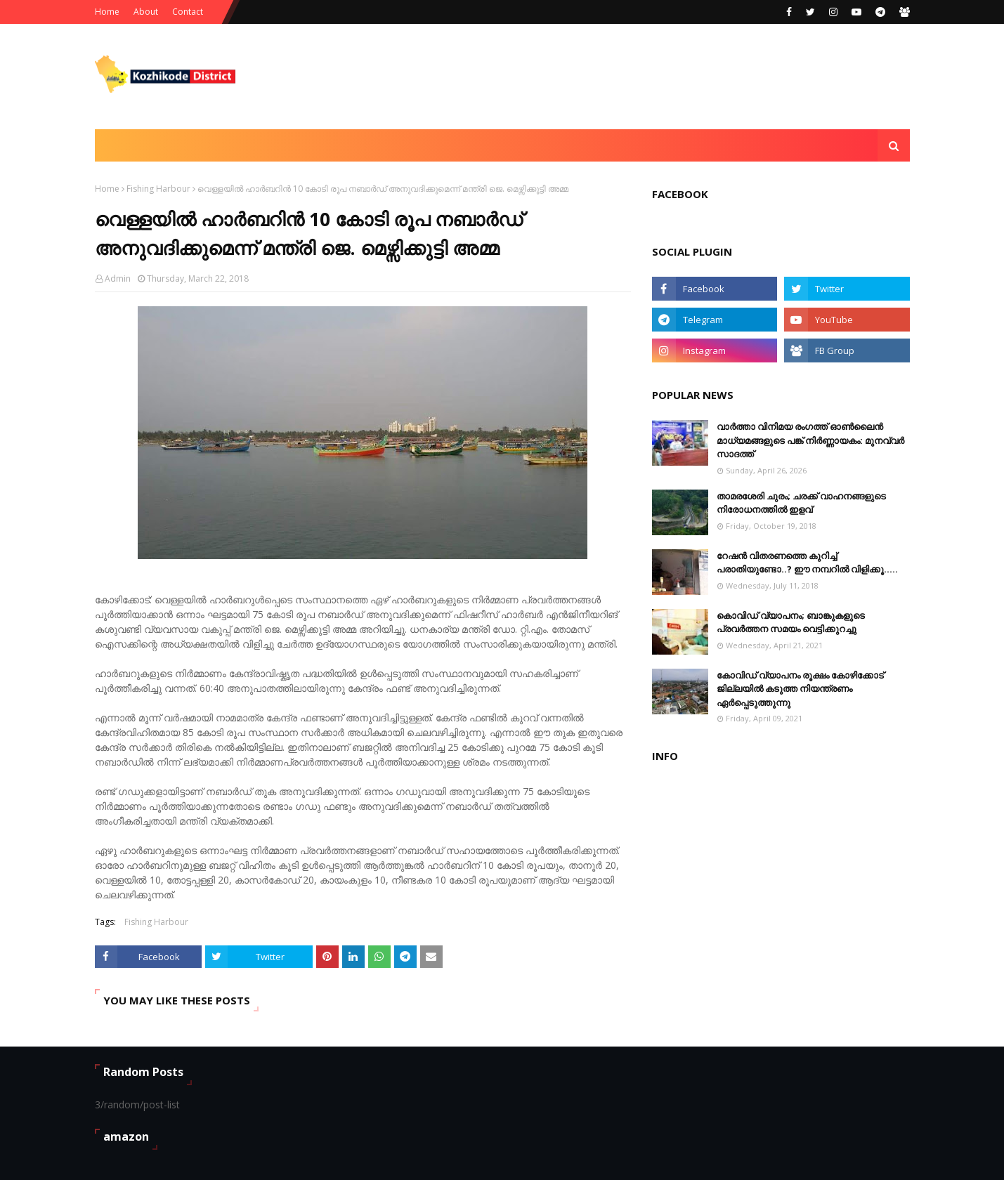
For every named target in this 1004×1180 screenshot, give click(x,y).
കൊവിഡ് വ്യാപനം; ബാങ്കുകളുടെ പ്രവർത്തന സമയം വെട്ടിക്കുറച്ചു (791, 622)
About (145, 12)
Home (107, 12)
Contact (187, 12)
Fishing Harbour (158, 189)
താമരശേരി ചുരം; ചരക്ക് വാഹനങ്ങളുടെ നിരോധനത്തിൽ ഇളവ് (801, 503)
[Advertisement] (654, 76)
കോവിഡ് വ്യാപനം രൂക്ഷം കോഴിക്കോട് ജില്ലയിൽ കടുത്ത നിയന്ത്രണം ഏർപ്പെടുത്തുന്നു (800, 689)
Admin (118, 278)
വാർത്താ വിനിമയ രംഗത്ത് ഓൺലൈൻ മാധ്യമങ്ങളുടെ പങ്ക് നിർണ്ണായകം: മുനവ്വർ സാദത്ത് (810, 440)
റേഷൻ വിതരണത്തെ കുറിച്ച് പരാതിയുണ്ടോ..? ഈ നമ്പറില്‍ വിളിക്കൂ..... (807, 562)
